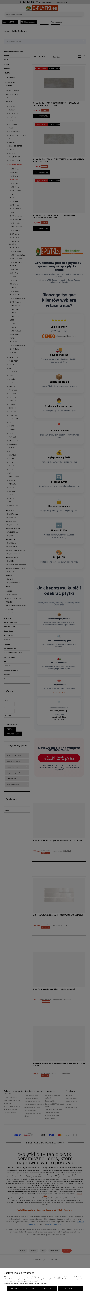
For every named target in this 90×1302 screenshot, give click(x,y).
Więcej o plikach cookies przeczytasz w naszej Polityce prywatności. (25, 1283)
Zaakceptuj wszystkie (70, 1288)
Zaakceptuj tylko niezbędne (22, 1288)
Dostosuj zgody (47, 1288)
